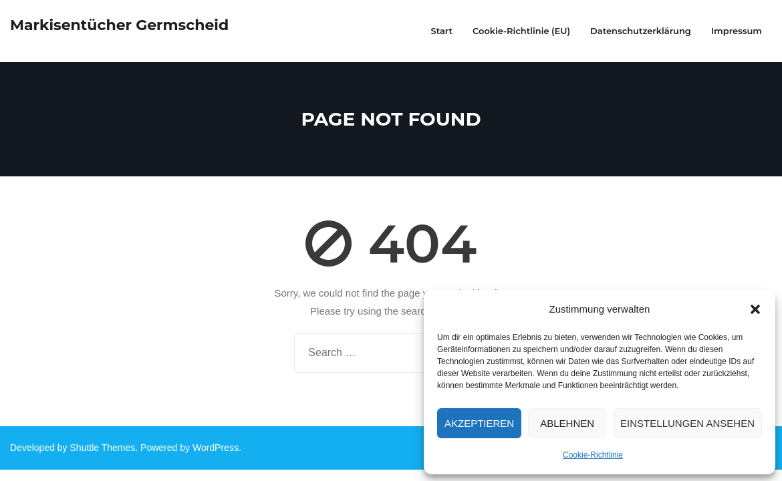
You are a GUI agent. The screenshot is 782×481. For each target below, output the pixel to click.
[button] (755, 309)
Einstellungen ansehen (687, 423)
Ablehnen (567, 423)
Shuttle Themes (103, 447)
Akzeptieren (479, 423)
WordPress (215, 447)
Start (441, 30)
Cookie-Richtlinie (593, 455)
